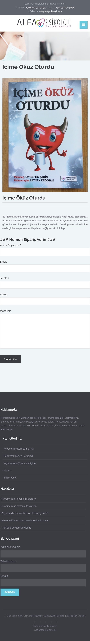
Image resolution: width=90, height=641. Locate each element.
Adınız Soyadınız (10, 245)
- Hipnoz (6, 470)
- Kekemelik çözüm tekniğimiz (18, 448)
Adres (3, 294)
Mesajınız (5, 310)
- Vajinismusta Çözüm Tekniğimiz (19, 463)
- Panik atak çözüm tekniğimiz (17, 456)
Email (4, 261)
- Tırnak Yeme (9, 477)
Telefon (4, 278)
